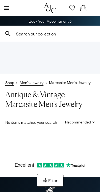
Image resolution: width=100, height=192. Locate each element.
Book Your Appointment (50, 21)
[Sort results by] (78, 121)
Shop (9, 82)
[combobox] (50, 34)
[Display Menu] (5, 8)
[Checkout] (83, 8)
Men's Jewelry (31, 82)
